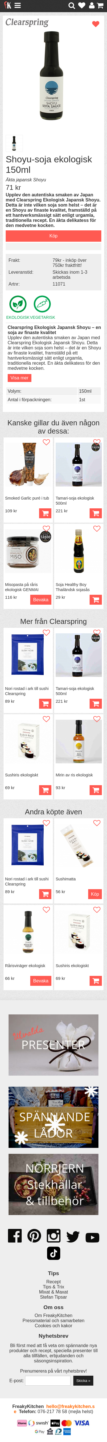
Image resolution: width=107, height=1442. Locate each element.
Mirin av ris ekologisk (74, 775)
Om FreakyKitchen (53, 1315)
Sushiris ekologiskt (21, 775)
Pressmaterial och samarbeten (53, 1320)
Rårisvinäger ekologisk (25, 965)
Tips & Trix (53, 1286)
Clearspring (68, 621)
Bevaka (40, 599)
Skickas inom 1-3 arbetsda (70, 275)
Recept (53, 1281)
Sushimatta (66, 879)
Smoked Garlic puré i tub (27, 498)
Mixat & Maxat (53, 1292)
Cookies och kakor (53, 1325)
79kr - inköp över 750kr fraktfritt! (69, 263)
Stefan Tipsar (53, 1297)
